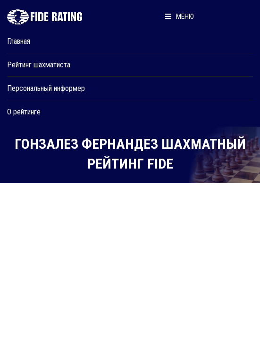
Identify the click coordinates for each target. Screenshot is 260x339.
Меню (179, 16)
